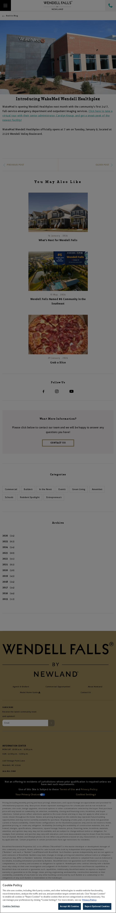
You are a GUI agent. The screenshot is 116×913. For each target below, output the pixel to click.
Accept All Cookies (69, 906)
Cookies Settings (11, 906)
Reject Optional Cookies (97, 906)
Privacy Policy (89, 900)
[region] (58, 896)
